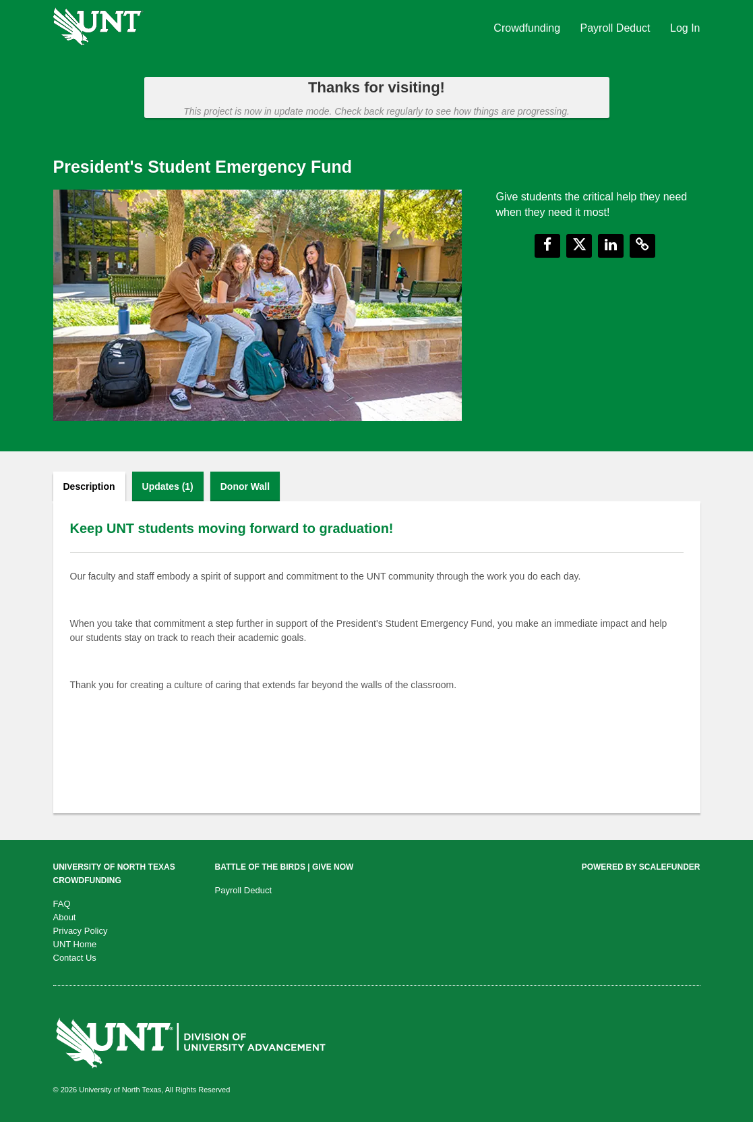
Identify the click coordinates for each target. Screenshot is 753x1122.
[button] (547, 246)
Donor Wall (245, 486)
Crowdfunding (528, 28)
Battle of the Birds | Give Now (284, 867)
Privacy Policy (80, 931)
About (64, 917)
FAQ (62, 904)
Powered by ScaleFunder (641, 867)
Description (89, 486)
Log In (685, 28)
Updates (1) (167, 486)
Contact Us (74, 958)
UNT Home (75, 944)
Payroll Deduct (617, 28)
